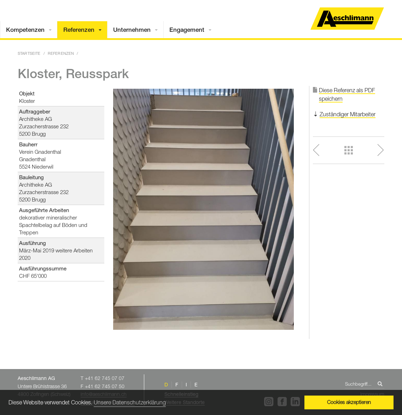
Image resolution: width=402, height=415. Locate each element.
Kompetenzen (25, 29)
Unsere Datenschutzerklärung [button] (130, 402)
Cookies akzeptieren (349, 402)
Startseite (29, 53)
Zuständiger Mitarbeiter (347, 114)
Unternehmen (132, 29)
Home (347, 18)
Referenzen (78, 29)
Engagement (186, 29)
